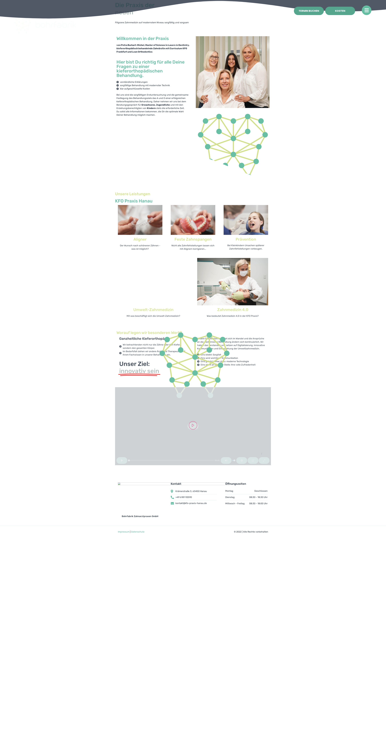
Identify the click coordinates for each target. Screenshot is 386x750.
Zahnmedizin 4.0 (232, 258)
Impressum (123, 555)
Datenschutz (137, 555)
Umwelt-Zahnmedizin (153, 234)
